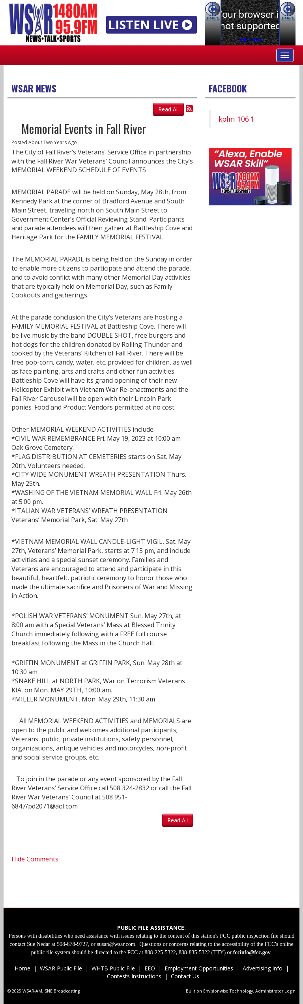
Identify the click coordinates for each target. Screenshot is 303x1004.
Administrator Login (275, 991)
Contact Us (184, 976)
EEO (149, 968)
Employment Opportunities (199, 968)
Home (22, 968)
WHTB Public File (113, 968)
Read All (168, 109)
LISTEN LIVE (151, 24)
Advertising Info (262, 968)
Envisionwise (215, 991)
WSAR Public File (61, 968)
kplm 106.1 (236, 119)
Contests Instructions (134, 976)
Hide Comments (34, 859)
